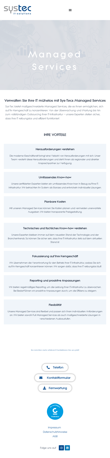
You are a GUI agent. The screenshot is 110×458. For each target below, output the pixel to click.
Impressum (54, 427)
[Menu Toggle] (70, 10)
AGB (55, 436)
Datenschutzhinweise (55, 431)
